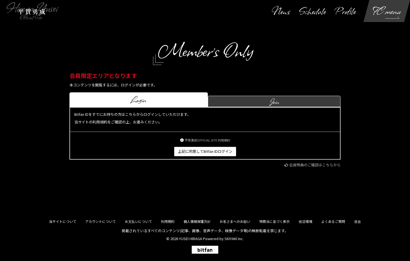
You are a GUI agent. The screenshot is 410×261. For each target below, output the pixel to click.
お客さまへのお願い (235, 221)
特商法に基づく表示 (274, 221)
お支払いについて (138, 221)
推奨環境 (305, 221)
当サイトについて (62, 221)
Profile (345, 10)
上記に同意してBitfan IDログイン (205, 151)
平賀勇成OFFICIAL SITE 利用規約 (207, 140)
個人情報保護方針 (197, 221)
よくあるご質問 (333, 221)
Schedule (312, 10)
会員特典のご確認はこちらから (315, 165)
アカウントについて (100, 221)
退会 (357, 221)
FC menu (387, 10)
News (281, 10)
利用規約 (168, 221)
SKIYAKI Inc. (234, 238)
